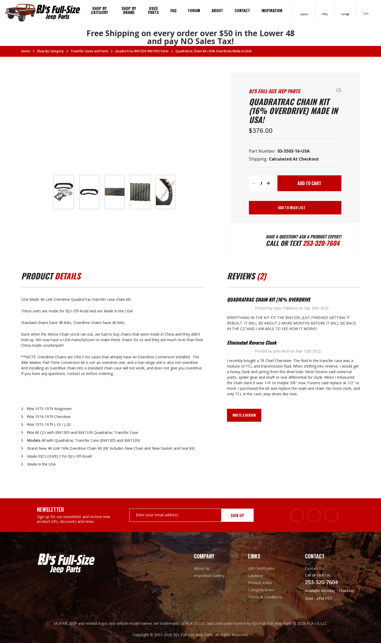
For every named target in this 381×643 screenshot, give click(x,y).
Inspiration (272, 10)
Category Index (261, 589)
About (217, 10)
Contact (242, 10)
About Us (202, 568)
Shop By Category (99, 10)
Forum (194, 10)
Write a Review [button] (244, 415)
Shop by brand (129, 10)
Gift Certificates (261, 568)
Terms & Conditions (265, 596)
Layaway (255, 575)
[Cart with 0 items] (366, 10)
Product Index (260, 582)
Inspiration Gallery (209, 575)
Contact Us (314, 568)
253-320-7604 (321, 243)
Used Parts (153, 10)
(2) (338, 90)
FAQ (173, 10)
